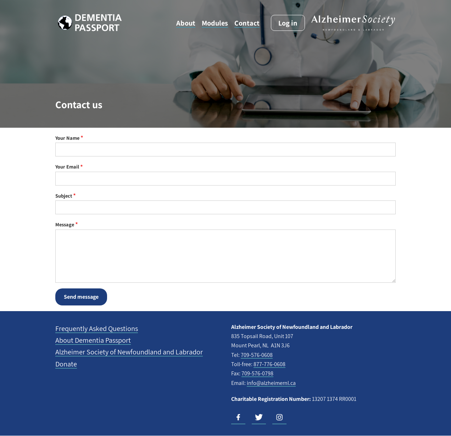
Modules (215, 23)
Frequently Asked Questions (96, 328)
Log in (287, 23)
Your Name (67, 137)
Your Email (67, 166)
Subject (63, 195)
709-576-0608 (257, 355)
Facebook (238, 417)
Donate (66, 364)
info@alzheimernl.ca (271, 383)
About (185, 23)
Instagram (279, 417)
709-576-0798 (257, 373)
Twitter (259, 417)
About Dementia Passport (93, 340)
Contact (247, 23)
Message (64, 224)
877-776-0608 (269, 364)
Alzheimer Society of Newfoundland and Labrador (129, 352)
